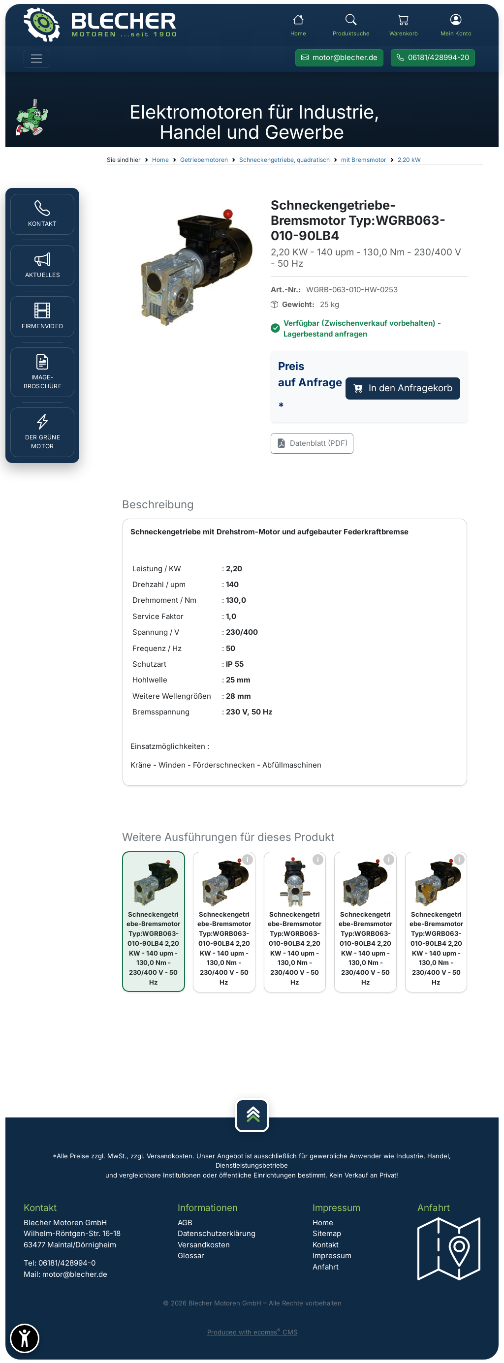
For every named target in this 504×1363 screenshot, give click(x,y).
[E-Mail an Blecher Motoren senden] (339, 58)
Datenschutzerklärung (216, 1233)
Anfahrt (326, 1266)
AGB (185, 1222)
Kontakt (326, 1244)
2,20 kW (409, 159)
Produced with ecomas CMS (252, 1332)
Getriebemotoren (204, 159)
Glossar (191, 1255)
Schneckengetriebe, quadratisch (284, 159)
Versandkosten (204, 1244)
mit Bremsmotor (363, 159)
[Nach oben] (252, 1115)
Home (160, 159)
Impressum (332, 1255)
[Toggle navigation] (37, 59)
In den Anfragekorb (403, 388)
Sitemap (327, 1233)
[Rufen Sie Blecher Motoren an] (433, 58)
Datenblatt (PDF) (312, 443)
